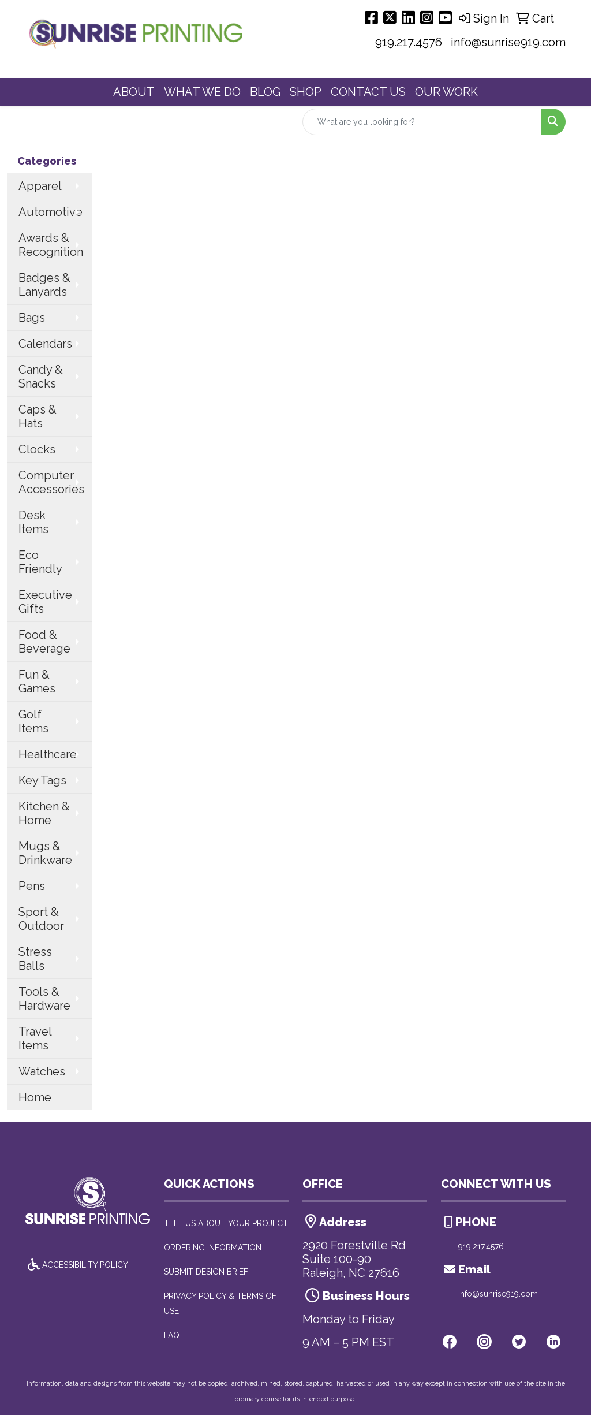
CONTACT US (368, 92)
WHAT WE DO (202, 92)
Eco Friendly (40, 562)
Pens (31, 886)
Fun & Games (36, 681)
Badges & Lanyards (44, 285)
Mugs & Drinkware (45, 853)
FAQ (171, 1335)
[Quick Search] (421, 122)
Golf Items (33, 721)
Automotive (50, 212)
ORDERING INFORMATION (212, 1247)
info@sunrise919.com (508, 42)
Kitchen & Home (44, 813)
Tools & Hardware (44, 998)
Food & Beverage (44, 642)
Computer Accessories (51, 482)
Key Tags (42, 780)
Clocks (36, 449)
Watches (41, 1071)
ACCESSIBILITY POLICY (76, 1264)
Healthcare (47, 754)
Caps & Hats (37, 416)
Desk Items (33, 522)
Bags (31, 318)
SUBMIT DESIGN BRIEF (206, 1271)
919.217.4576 (408, 42)
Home (34, 1097)
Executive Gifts (45, 602)
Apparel (40, 186)
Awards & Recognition (50, 245)
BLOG (265, 92)
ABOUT (134, 92)
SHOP (305, 92)
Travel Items (35, 1038)
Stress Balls (35, 959)
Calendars (45, 344)
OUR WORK (446, 92)
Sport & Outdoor (41, 919)
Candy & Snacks (40, 376)
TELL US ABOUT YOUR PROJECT (226, 1223)
